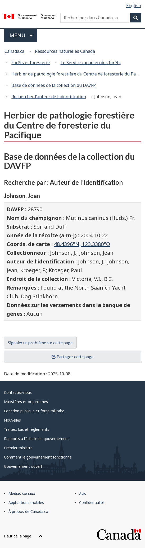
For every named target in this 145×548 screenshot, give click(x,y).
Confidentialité (91, 502)
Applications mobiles (26, 502)
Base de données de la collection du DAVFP (53, 85)
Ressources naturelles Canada (65, 51)
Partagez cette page (72, 356)
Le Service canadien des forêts (91, 62)
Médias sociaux (21, 493)
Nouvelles (12, 420)
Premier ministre (18, 447)
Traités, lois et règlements (26, 429)
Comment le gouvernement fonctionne (38, 457)
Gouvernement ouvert (23, 466)
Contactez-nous (18, 392)
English (133, 5)
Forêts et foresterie (30, 62)
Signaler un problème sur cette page (40, 342)
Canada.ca (14, 51)
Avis (82, 493)
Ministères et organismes (26, 401)
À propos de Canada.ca (28, 511)
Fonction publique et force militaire (34, 410)
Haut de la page (23, 535)
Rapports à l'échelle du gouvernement (36, 438)
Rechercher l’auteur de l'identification (48, 97)
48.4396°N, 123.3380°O (82, 244)
